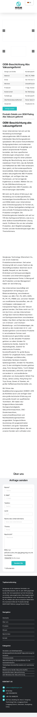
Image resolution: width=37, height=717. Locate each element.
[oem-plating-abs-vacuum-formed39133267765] (18, 51)
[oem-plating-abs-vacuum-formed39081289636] (18, 30)
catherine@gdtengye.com (14, 687)
